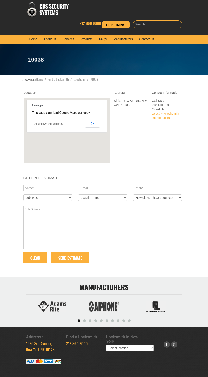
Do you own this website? (48, 123)
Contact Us (146, 39)
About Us (50, 39)
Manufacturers (123, 39)
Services (68, 39)
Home (33, 39)
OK (92, 123)
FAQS (103, 39)
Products (86, 39)
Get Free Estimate (116, 24)
